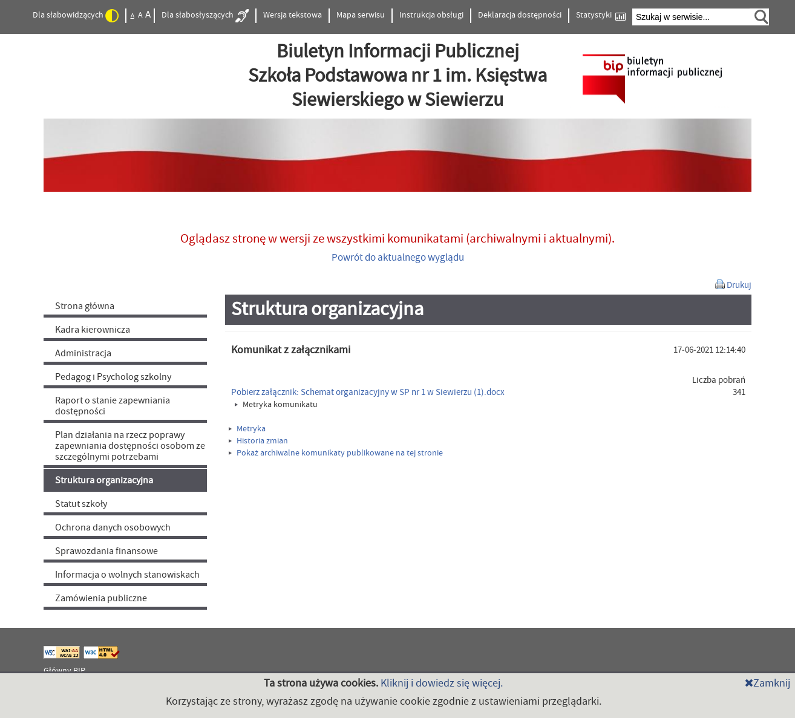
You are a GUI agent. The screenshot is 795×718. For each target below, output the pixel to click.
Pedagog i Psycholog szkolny (113, 377)
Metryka (247, 428)
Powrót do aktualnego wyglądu (398, 257)
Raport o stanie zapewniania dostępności (112, 405)
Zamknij (767, 683)
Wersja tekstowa (292, 15)
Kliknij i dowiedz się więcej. (442, 683)
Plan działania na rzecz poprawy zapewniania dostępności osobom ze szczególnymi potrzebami (130, 446)
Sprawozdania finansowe (106, 551)
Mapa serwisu (360, 15)
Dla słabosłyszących (205, 15)
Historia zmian (258, 441)
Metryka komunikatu (276, 404)
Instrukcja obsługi (431, 15)
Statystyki (601, 15)
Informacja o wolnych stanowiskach (127, 575)
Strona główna (84, 306)
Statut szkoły (81, 504)
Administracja (83, 353)
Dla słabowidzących (76, 15)
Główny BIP (64, 670)
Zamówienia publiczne (101, 598)
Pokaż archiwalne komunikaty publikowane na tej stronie (336, 453)
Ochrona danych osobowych (113, 527)
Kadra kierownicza (92, 330)
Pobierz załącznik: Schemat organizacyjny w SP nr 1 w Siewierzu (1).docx (368, 392)
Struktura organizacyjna (104, 480)
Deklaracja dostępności (519, 15)
